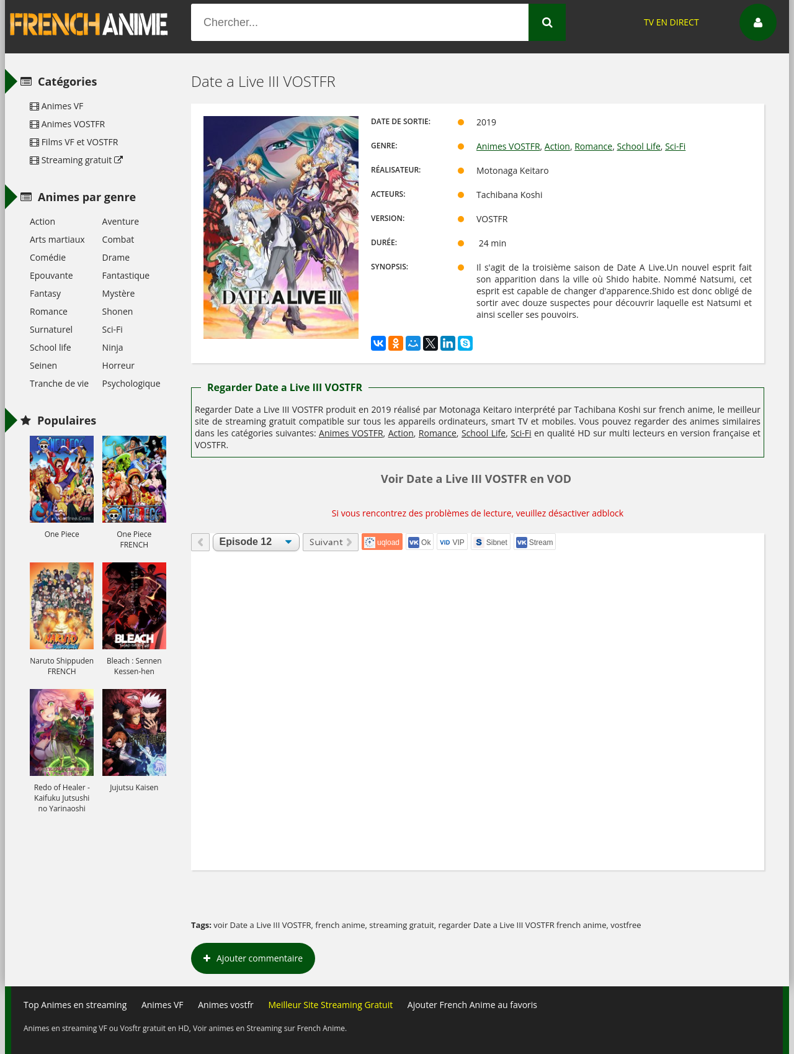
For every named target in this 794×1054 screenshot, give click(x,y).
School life (50, 347)
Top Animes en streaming (75, 1005)
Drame (116, 257)
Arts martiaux (57, 239)
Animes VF (56, 106)
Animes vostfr (226, 1005)
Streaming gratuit (76, 160)
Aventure (120, 221)
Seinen (43, 365)
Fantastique (126, 275)
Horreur (118, 365)
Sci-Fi (675, 146)
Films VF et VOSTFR (74, 142)
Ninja (112, 347)
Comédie (48, 257)
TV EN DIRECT (671, 22)
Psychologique (131, 383)
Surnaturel (51, 329)
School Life (638, 146)
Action (557, 146)
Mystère (118, 293)
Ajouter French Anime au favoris (472, 1005)
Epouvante (51, 275)
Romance (593, 146)
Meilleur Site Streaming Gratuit (330, 1005)
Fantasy (45, 293)
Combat (118, 239)
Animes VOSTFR (508, 146)
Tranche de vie (59, 383)
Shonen (117, 311)
